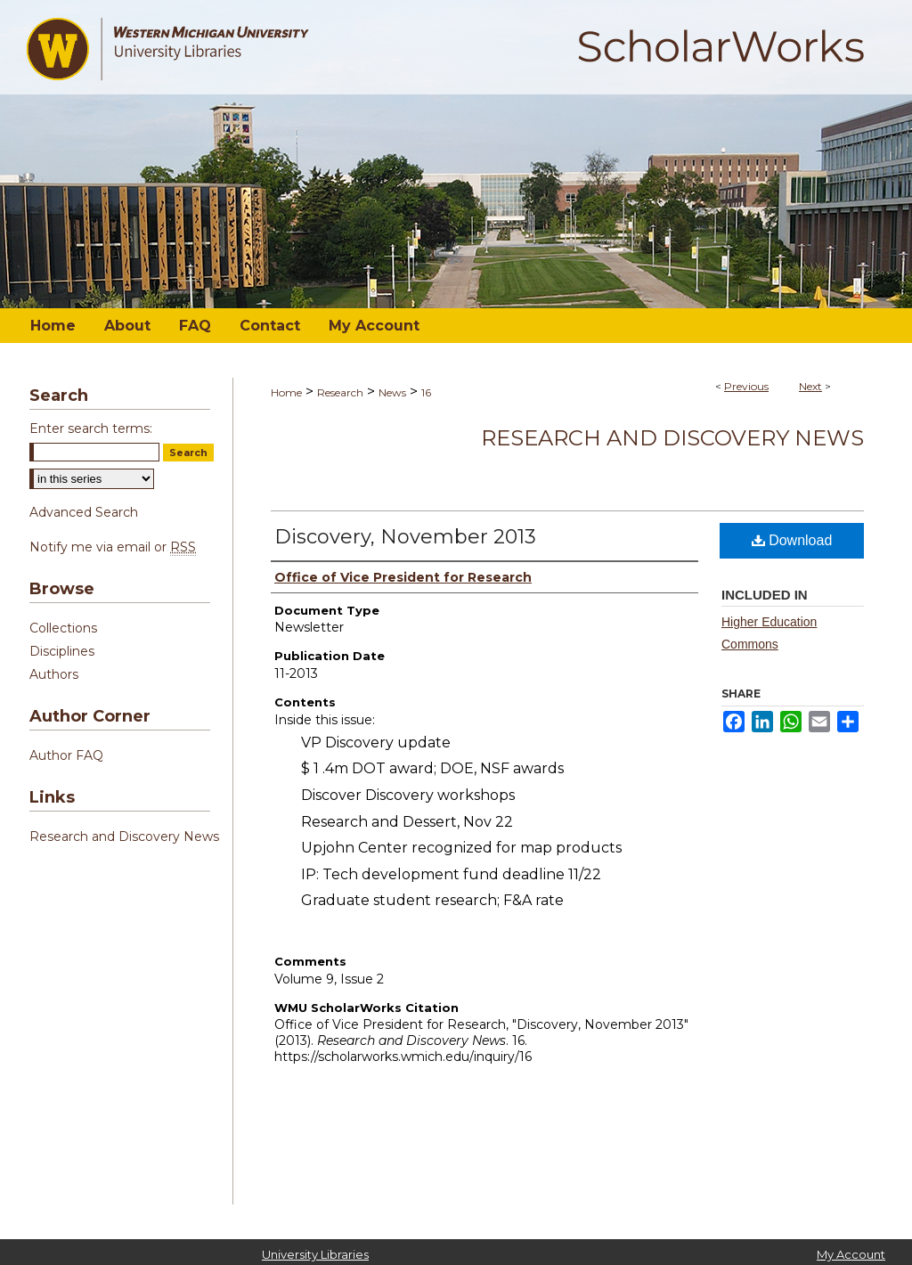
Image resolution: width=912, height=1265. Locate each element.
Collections (63, 628)
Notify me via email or (112, 547)
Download (792, 540)
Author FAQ (66, 755)
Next (810, 386)
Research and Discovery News (672, 438)
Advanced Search (83, 512)
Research (340, 392)
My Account (851, 1254)
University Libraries (315, 1254)
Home (286, 392)
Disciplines (61, 651)
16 (426, 392)
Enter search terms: (90, 428)
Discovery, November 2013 (405, 537)
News (392, 392)
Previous (746, 386)
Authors (53, 674)
